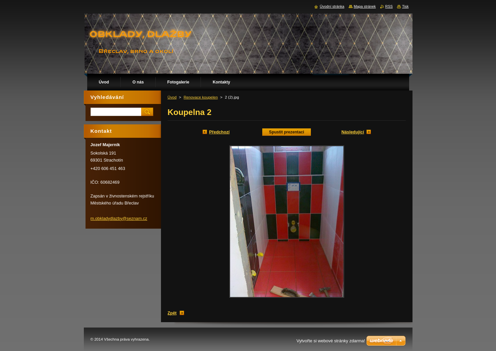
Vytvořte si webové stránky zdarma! (330, 340)
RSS (389, 6)
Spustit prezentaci (286, 132)
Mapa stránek (365, 6)
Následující (352, 131)
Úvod (172, 97)
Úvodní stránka (332, 6)
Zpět (172, 312)
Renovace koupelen (201, 97)
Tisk (405, 6)
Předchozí (219, 131)
